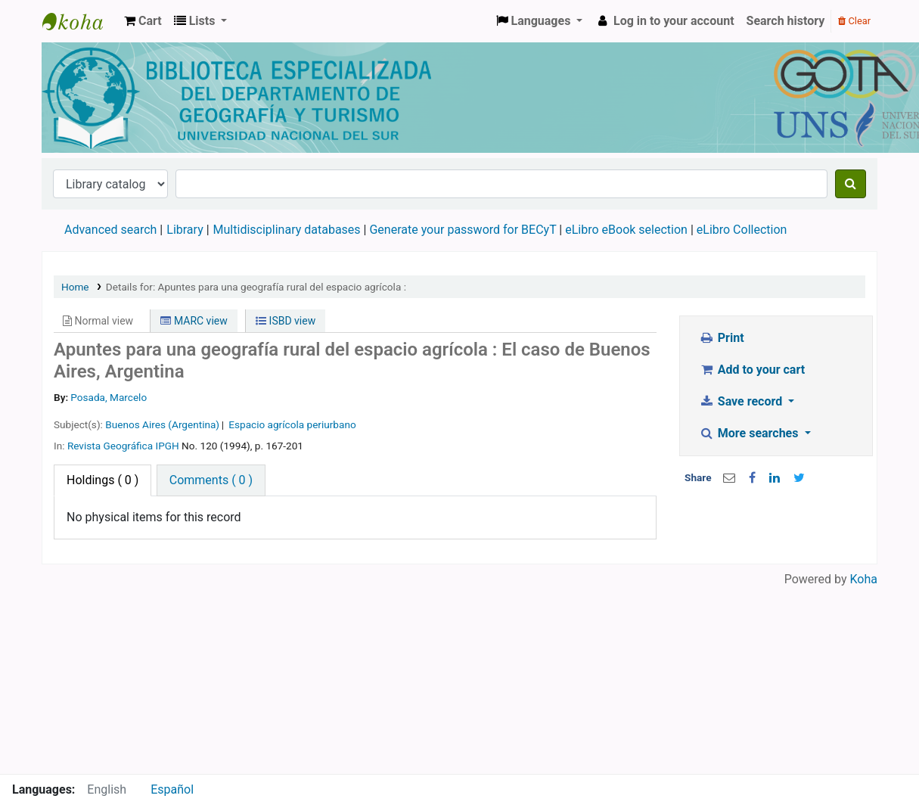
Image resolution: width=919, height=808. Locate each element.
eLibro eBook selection (628, 229)
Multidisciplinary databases (288, 229)
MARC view (193, 321)
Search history (786, 21)
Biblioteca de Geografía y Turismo (80, 21)
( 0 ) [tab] (102, 480)
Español (172, 789)
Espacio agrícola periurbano (291, 424)
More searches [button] (750, 433)
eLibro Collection (742, 229)
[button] (143, 21)
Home (75, 287)
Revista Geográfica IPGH (123, 446)
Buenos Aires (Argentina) (162, 424)
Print (721, 338)
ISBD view (285, 321)
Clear (854, 20)
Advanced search (110, 229)
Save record (742, 401)
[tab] (211, 480)
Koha (863, 579)
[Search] (850, 183)
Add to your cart (752, 369)
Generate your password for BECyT (462, 229)
